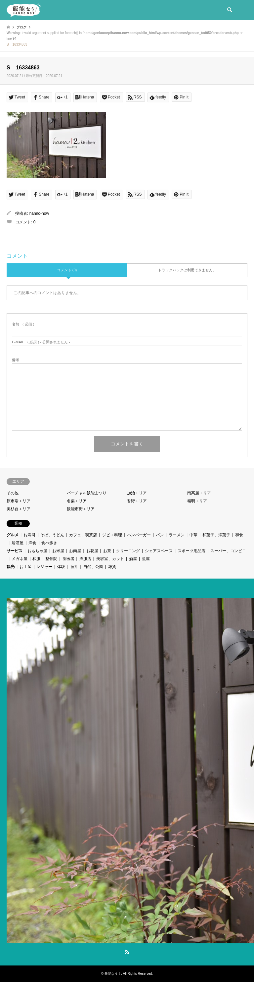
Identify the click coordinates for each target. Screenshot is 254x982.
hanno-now (39, 213)
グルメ (13, 535)
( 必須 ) (23, 324)
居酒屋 (17, 543)
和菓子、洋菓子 (216, 535)
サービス (14, 550)
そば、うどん (52, 535)
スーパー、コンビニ (228, 550)
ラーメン (177, 535)
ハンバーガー (139, 535)
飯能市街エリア (81, 509)
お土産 (25, 566)
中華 (193, 535)
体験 (61, 566)
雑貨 (112, 566)
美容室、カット (110, 558)
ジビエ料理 (112, 535)
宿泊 (74, 566)
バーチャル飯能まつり (86, 493)
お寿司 (29, 535)
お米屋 (58, 550)
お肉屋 (75, 550)
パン (160, 535)
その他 (13, 493)
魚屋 (146, 558)
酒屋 (133, 558)
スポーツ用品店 (191, 550)
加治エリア (137, 493)
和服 (36, 558)
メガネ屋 (19, 558)
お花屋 (92, 550)
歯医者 (68, 558)
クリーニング (128, 550)
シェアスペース (159, 550)
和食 (239, 535)
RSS (127, 952)
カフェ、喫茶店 (83, 535)
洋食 (32, 543)
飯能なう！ (113, 973)
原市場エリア (18, 501)
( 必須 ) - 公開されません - (41, 342)
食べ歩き (49, 543)
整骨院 (51, 558)
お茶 (107, 550)
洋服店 (85, 558)
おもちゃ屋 (37, 550)
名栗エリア (77, 501)
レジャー (44, 566)
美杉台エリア (18, 509)
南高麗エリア (199, 493)
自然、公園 (93, 566)
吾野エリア (137, 501)
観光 (11, 566)
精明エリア (197, 501)
